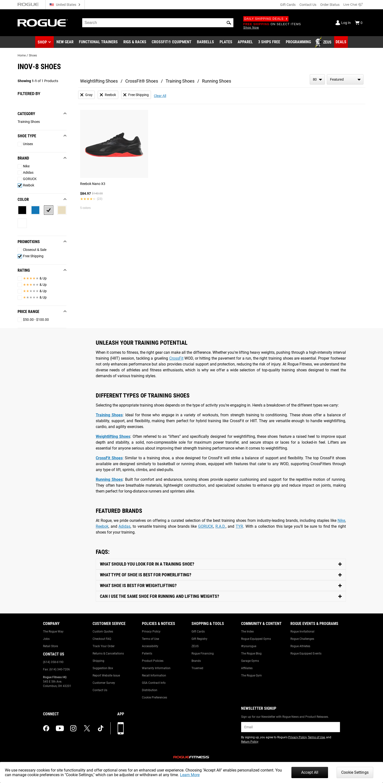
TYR (239, 526)
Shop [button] (42, 42)
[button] (229, 22)
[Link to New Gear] (65, 42)
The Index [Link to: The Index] (247, 631)
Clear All (160, 96)
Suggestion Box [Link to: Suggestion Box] (103, 668)
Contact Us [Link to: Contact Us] (100, 690)
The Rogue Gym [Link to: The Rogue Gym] (251, 675)
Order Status (330, 5)
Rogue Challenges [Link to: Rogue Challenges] (302, 639)
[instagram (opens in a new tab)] (73, 728)
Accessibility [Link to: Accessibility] (150, 646)
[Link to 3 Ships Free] (269, 42)
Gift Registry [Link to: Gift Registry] (199, 639)
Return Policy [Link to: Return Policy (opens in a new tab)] (249, 741)
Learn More (190, 774)
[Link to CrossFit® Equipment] (171, 42)
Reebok (102, 526)
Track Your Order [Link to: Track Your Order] (104, 646)
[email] (290, 727)
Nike (341, 520)
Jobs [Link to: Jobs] (46, 639)
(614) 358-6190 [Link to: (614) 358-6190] (53, 662)
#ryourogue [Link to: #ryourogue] (248, 646)
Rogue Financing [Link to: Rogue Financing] (203, 653)
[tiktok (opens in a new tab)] (101, 728)
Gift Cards (288, 5)
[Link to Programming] (298, 42)
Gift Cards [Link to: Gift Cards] (198, 631)
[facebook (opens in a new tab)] (46, 728)
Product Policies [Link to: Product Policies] (152, 661)
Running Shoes (216, 81)
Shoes (33, 55)
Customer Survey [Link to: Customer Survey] (104, 683)
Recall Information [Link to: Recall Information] (154, 675)
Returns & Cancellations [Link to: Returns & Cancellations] (108, 653)
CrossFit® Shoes (141, 81)
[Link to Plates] (226, 42)
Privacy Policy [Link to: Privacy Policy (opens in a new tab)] (297, 737)
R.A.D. (220, 526)
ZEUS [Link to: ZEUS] (195, 646)
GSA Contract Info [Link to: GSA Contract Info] (154, 683)
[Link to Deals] (341, 42)
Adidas (124, 526)
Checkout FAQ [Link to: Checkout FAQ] (102, 639)
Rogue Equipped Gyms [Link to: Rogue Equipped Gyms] (256, 639)
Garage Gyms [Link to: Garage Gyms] (250, 661)
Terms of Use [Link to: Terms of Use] (150, 639)
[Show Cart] (358, 22)
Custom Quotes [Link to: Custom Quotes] (103, 631)
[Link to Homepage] (43, 23)
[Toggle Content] (221, 564)
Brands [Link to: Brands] (196, 661)
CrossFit (176, 358)
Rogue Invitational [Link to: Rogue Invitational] (302, 631)
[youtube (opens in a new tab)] (60, 728)
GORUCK (205, 526)
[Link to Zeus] (324, 42)
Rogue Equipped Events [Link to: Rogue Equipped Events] (305, 653)
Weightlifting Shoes (99, 81)
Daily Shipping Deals (265, 19)
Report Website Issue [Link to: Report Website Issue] (106, 675)
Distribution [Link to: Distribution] (149, 690)
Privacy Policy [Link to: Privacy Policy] (151, 631)
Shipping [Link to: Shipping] (98, 661)
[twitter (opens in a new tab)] (87, 728)
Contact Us (307, 5)
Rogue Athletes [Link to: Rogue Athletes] (300, 646)
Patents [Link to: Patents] (147, 653)
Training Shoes (180, 81)
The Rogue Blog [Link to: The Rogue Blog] (251, 653)
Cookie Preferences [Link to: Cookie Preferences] (154, 697)
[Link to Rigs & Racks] (135, 42)
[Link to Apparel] (245, 42)
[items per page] (317, 79)
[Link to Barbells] (205, 42)
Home (22, 55)
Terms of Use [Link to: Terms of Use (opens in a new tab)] (316, 737)
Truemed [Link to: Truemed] (197, 668)
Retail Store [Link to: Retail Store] (50, 646)
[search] (158, 22)
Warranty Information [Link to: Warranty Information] (156, 668)
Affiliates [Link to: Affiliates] (247, 668)
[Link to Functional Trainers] (98, 42)
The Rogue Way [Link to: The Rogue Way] (53, 631)
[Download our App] (121, 728)
